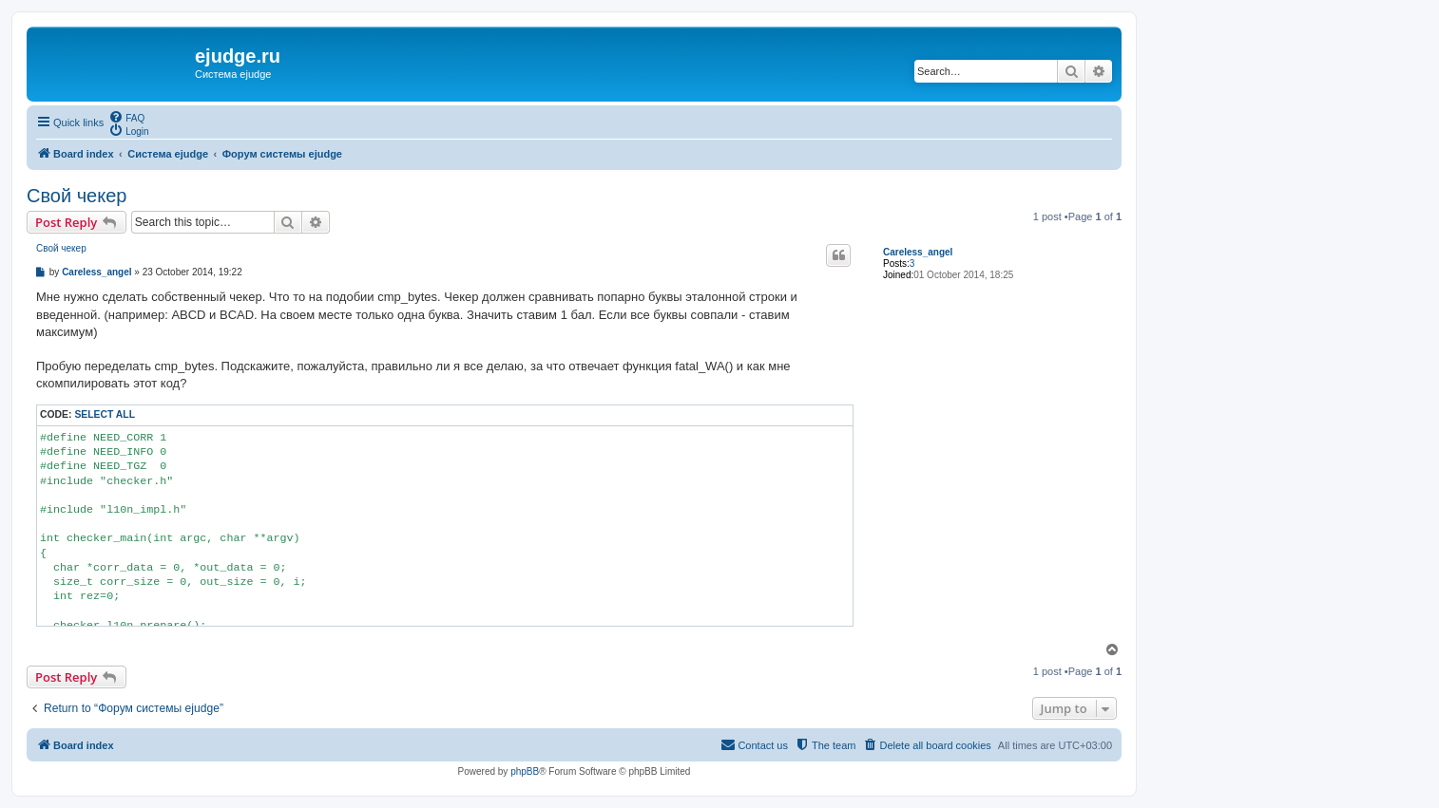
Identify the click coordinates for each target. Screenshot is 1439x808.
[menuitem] (126, 116)
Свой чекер (76, 195)
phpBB (524, 771)
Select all (104, 414)
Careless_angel (917, 252)
